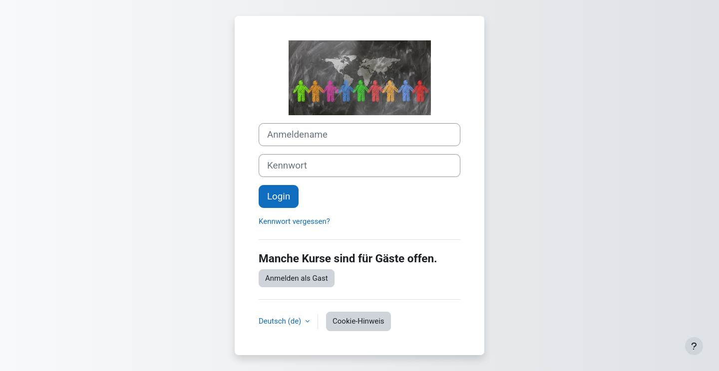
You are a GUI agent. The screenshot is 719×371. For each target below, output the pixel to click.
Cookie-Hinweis (358, 321)
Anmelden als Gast (296, 278)
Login (278, 196)
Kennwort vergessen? (294, 221)
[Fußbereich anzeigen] (694, 346)
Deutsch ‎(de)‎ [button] (281, 321)
